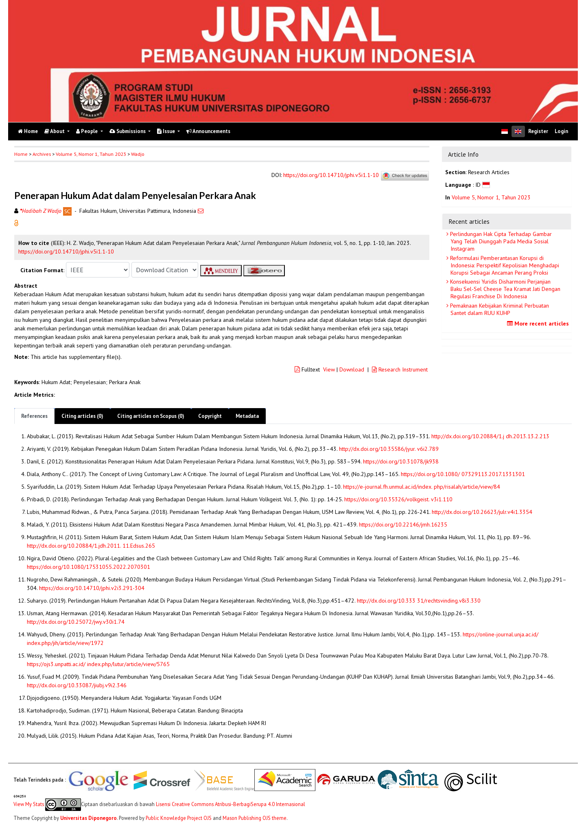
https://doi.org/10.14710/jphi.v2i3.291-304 (91, 588)
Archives (42, 154)
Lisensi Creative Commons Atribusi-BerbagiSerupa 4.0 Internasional (230, 803)
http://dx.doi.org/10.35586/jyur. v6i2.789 (389, 448)
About (55, 131)
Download (351, 369)
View (329, 369)
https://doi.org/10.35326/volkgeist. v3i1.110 (398, 499)
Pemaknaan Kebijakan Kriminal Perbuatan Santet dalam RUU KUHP (498, 309)
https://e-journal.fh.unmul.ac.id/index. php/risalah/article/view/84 (421, 486)
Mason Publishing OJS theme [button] (254, 818)
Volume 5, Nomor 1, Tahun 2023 (91, 154)
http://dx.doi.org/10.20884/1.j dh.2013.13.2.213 (490, 436)
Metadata (247, 416)
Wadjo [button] (137, 154)
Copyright (210, 416)
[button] (16, 222)
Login (561, 131)
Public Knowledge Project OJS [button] (179, 818)
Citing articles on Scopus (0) (150, 416)
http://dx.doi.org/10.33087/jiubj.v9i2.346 (77, 685)
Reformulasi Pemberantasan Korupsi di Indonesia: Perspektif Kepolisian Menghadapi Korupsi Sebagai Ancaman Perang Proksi (503, 265)
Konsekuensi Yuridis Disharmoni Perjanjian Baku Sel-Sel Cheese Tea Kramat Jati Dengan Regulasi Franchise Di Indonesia (504, 289)
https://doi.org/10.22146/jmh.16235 (403, 524)
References (34, 416)
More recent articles (539, 323)
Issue (166, 131)
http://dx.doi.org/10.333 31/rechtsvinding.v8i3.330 (419, 600)
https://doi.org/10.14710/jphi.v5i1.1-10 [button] (66, 251)
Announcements (208, 131)
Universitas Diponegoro (88, 818)
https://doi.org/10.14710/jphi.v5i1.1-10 (331, 175)
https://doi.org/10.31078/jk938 (401, 461)
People (87, 131)
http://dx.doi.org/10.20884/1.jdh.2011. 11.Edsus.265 (91, 545)
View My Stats (28, 803)
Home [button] (21, 154)
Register (538, 131)
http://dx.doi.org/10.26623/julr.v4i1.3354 (482, 512)
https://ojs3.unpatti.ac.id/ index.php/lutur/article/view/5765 (98, 664)
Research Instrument (400, 369)
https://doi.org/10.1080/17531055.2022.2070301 (88, 566)
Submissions (128, 131)
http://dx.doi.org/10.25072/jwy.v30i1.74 (76, 621)
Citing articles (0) (82, 416)
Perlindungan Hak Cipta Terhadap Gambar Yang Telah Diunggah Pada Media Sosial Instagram (500, 241)
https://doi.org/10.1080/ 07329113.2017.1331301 (463, 474)
